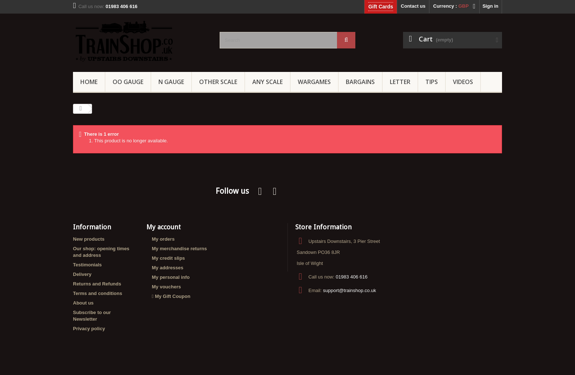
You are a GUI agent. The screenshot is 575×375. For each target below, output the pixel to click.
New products (89, 239)
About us (83, 303)
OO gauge (128, 82)
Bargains (360, 82)
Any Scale (267, 82)
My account (163, 227)
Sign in (490, 6)
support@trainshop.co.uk (349, 290)
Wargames (314, 82)
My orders (163, 239)
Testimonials (87, 264)
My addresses (167, 267)
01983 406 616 (351, 277)
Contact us (413, 6)
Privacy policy (89, 328)
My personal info (171, 277)
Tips (431, 82)
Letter (400, 82)
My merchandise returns (179, 248)
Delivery (82, 274)
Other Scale (218, 82)
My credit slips (168, 258)
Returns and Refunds (97, 284)
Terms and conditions (97, 293)
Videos (463, 82)
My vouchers (166, 287)
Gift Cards (380, 7)
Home (89, 82)
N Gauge (171, 82)
